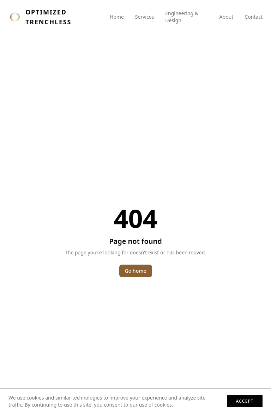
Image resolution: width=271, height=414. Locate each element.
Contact (254, 16)
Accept (245, 401)
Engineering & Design (181, 17)
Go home (135, 270)
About (226, 16)
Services (144, 16)
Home (117, 16)
